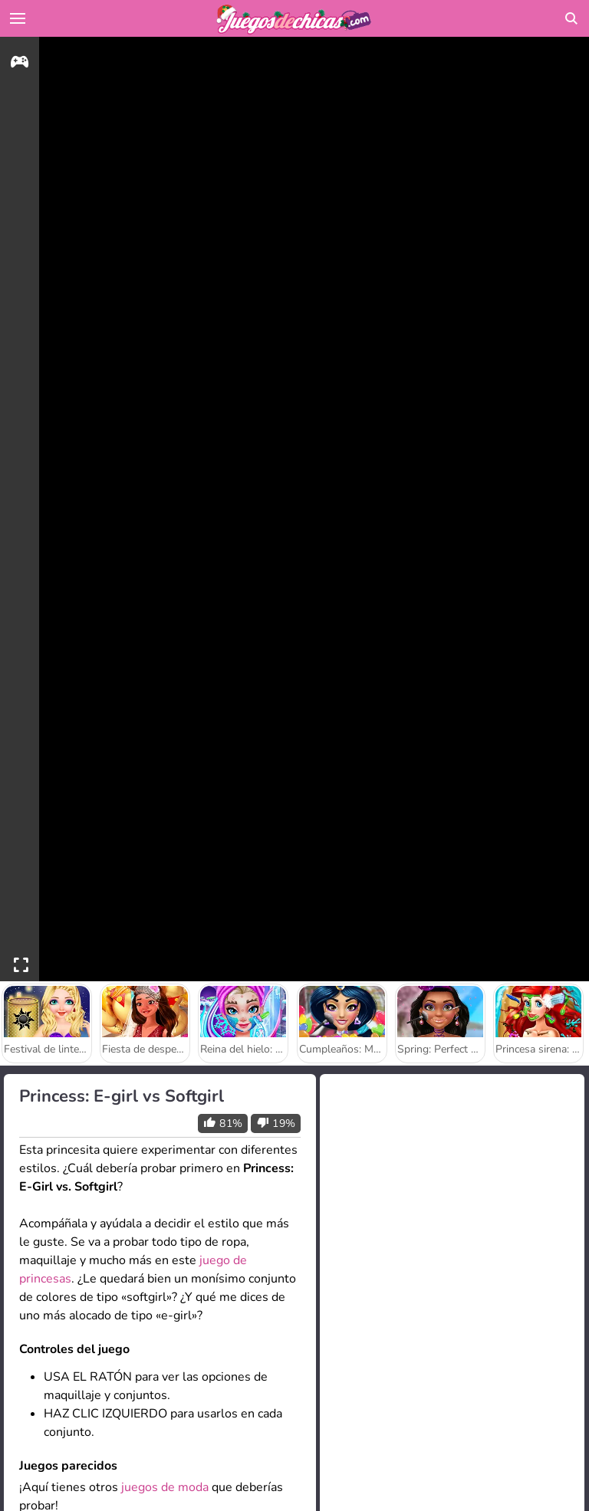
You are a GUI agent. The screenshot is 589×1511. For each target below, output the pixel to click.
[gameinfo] (19, 64)
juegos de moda (165, 1487)
